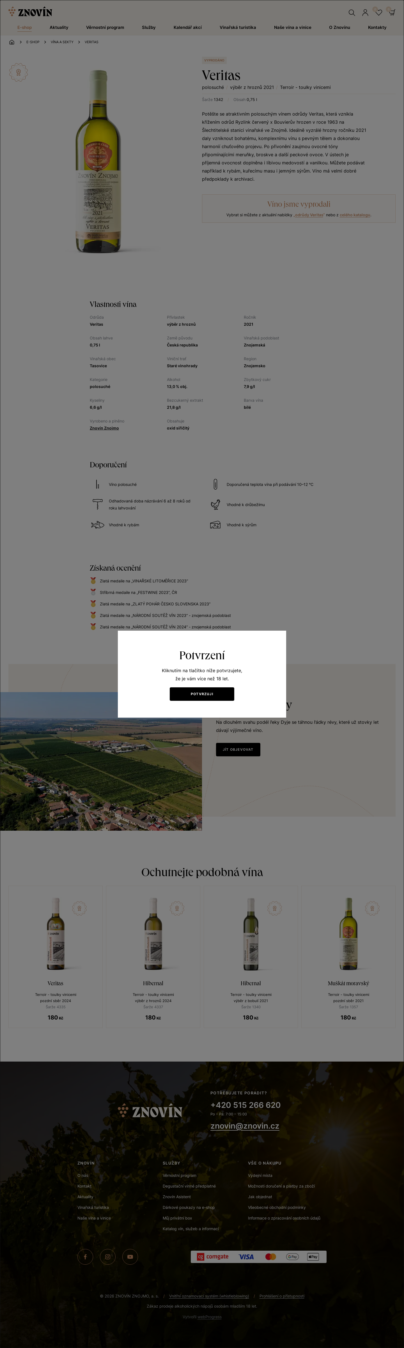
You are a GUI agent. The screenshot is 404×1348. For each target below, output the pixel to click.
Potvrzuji (202, 694)
